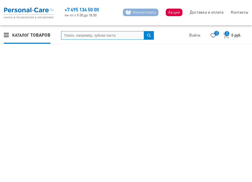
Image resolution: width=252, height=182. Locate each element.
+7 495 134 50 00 (82, 9)
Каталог (31, 35)
